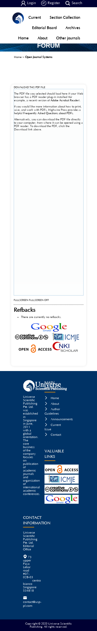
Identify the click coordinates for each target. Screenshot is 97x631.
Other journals (68, 38)
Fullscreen (21, 300)
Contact (52, 434)
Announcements (58, 419)
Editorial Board (44, 28)
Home (23, 38)
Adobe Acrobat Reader (64, 100)
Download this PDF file (29, 87)
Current (34, 17)
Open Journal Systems (38, 57)
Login (28, 3)
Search (73, 3)
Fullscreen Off (39, 300)
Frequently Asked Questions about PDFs (48, 113)
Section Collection (65, 17)
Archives (72, 28)
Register (50, 3)
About (42, 38)
